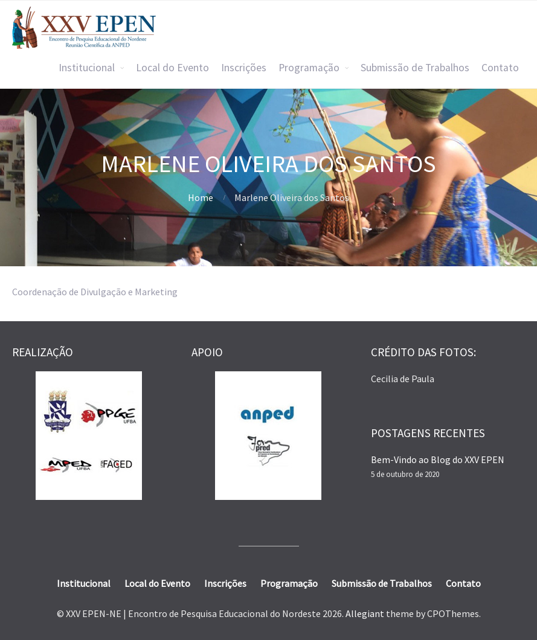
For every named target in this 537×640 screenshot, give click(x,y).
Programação (308, 67)
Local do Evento (172, 67)
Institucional (87, 67)
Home (200, 197)
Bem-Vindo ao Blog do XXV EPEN (437, 459)
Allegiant (365, 613)
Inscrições (243, 67)
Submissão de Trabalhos (415, 67)
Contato (500, 67)
